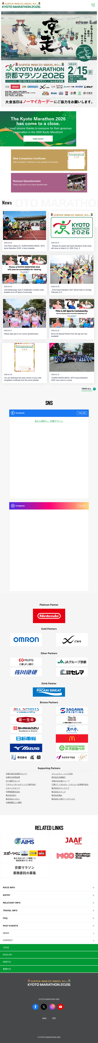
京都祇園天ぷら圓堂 (14, 802)
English (7, 954)
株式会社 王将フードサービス (63, 799)
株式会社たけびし (13, 799)
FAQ (54, 1018)
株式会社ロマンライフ (60, 788)
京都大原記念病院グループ (16, 774)
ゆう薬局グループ (13, 781)
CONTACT (8, 940)
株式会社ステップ (59, 792)
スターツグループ (13, 788)
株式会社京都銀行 (59, 777)
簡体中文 (7, 962)
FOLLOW (82, 413)
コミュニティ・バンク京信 (62, 774)
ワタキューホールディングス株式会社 (21, 784)
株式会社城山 (57, 795)
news (44, 1018)
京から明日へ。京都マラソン (49, 421)
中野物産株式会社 (13, 792)
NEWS (6, 933)
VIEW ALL (86, 389)
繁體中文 (7, 969)
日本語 (6, 947)
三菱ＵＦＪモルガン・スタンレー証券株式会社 (70, 784)
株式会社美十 (11, 795)
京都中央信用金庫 (13, 777)
